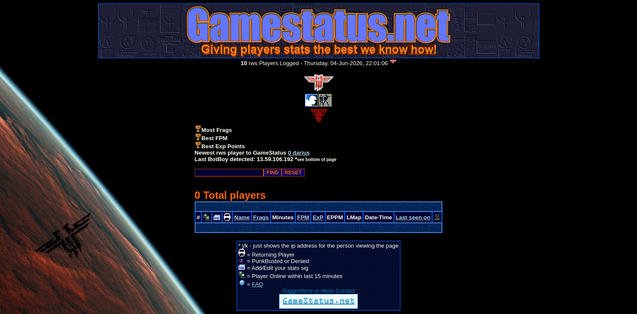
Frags (261, 217)
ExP (317, 217)
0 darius (299, 153)
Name (241, 217)
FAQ (258, 284)
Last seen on (413, 217)
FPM (303, 217)
